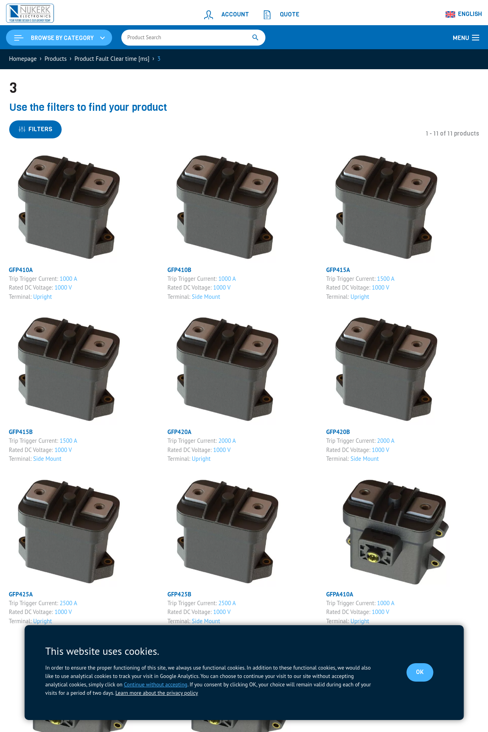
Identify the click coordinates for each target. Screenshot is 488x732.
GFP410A (21, 270)
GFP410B (179, 270)
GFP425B (179, 594)
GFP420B (338, 432)
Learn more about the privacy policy (156, 692)
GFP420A (179, 432)
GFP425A (21, 594)
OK (420, 672)
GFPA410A (339, 594)
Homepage (23, 58)
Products (55, 58)
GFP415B (21, 432)
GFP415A (338, 270)
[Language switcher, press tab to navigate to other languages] (464, 14)
